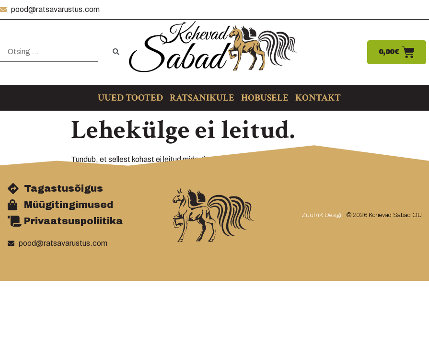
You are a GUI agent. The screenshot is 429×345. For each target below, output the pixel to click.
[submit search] (116, 52)
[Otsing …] (49, 52)
